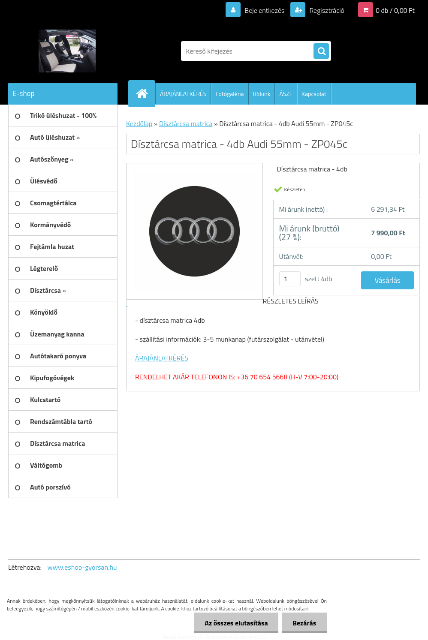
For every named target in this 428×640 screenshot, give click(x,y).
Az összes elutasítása (236, 623)
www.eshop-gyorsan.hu (82, 567)
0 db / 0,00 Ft (395, 10)
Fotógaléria (229, 93)
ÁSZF (285, 93)
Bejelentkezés (264, 10)
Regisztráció (326, 10)
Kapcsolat (313, 93)
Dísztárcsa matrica (186, 123)
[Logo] (67, 51)
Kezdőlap (139, 123)
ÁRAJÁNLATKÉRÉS (183, 93)
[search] (321, 51)
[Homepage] (145, 93)
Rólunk (262, 93)
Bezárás (304, 623)
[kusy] (290, 278)
